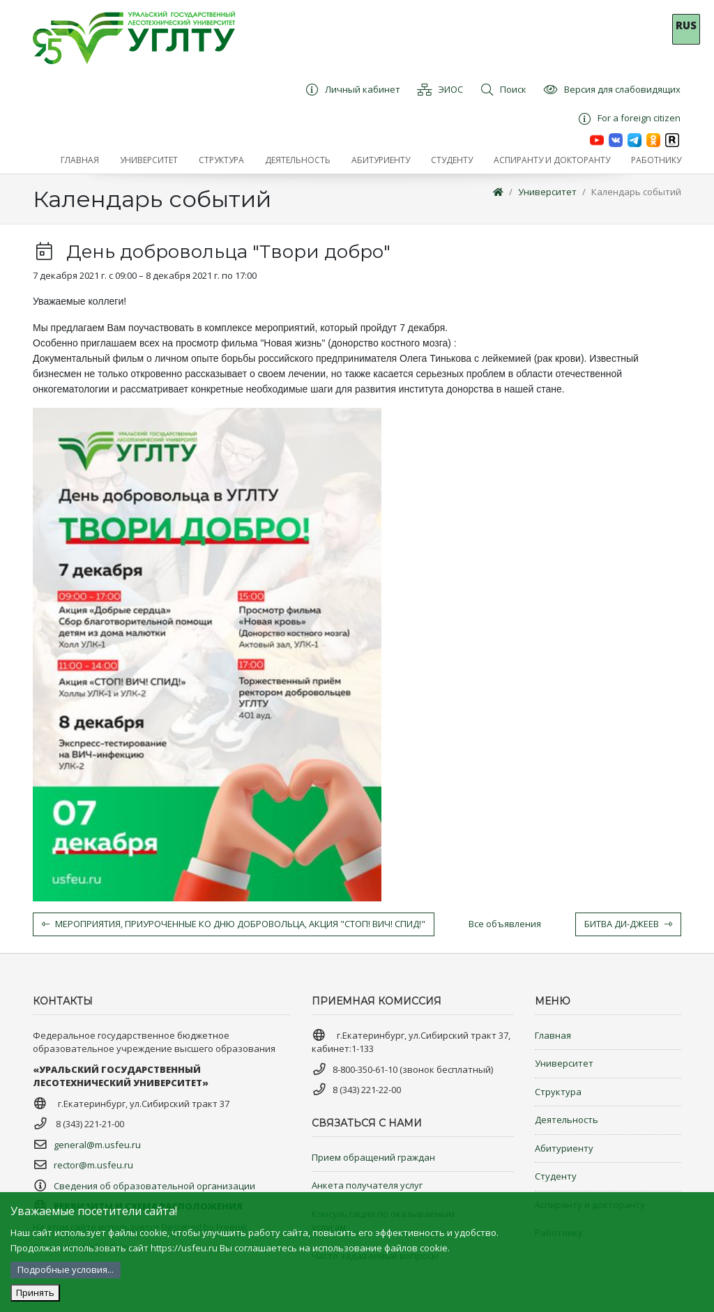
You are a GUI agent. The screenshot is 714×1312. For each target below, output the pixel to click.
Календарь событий (636, 191)
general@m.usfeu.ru (97, 1144)
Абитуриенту (564, 1148)
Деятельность (566, 1119)
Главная (553, 1035)
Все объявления (505, 923)
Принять (35, 1292)
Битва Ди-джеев (628, 923)
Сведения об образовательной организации (154, 1186)
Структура (558, 1091)
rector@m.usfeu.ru (93, 1165)
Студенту (556, 1176)
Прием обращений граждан (373, 1157)
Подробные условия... (65, 1269)
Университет (547, 191)
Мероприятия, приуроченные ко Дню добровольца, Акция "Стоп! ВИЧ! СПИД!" (233, 923)
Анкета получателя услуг (367, 1185)
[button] (148, 160)
